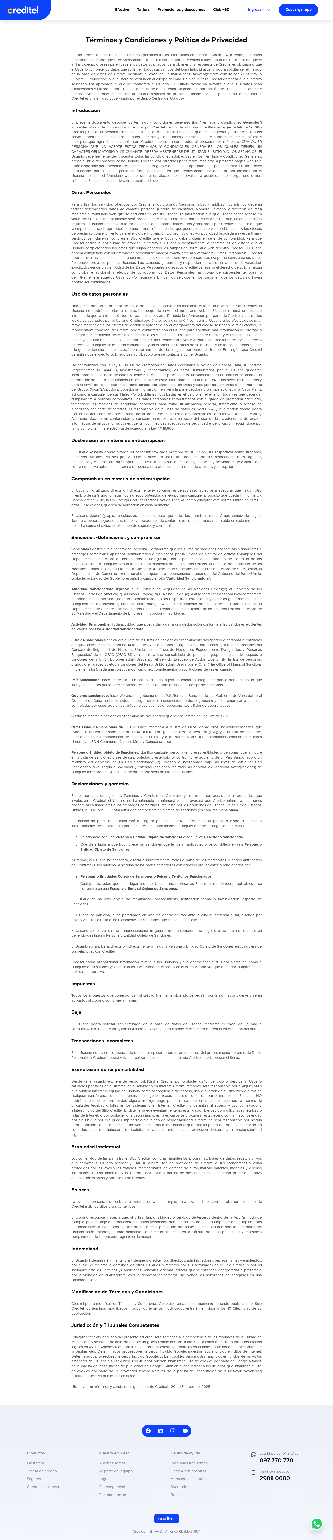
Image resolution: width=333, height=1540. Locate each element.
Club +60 (221, 9)
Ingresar (259, 10)
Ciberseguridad (112, 1487)
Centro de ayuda (185, 1453)
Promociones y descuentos (181, 9)
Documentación (112, 1495)
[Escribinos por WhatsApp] (316, 1527)
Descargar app (298, 9)
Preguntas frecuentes (189, 1463)
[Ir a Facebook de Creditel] (148, 1431)
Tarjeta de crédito (42, 1471)
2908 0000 (275, 1478)
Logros (104, 1479)
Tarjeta (143, 9)
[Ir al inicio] (30, 10)
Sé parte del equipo (116, 1471)
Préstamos (36, 1463)
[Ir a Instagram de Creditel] (173, 1431)
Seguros (34, 1479)
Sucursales (180, 1487)
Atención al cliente (187, 1479)
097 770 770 (276, 1460)
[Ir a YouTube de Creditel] (185, 1431)
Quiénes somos (112, 1463)
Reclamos (179, 1495)
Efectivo (122, 9)
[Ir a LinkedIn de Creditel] (160, 1431)
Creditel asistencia (43, 1487)
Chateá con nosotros (188, 1471)
